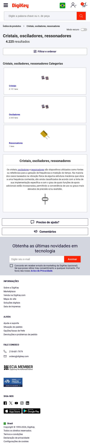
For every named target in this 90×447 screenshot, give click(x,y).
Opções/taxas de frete (14, 331)
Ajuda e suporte (11, 323)
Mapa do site (10, 299)
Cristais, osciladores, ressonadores (43, 26)
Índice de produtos (12, 26)
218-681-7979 (13, 352)
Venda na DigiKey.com (15, 295)
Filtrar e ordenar (47, 51)
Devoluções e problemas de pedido (20, 334)
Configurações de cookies (16, 441)
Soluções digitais (12, 303)
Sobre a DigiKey (11, 287)
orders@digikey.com (16, 356)
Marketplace (9, 291)
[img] (20, 6)
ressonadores (37, 169)
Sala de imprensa (12, 306)
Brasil (8, 423)
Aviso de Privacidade (41, 270)
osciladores (23, 169)
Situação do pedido (13, 327)
